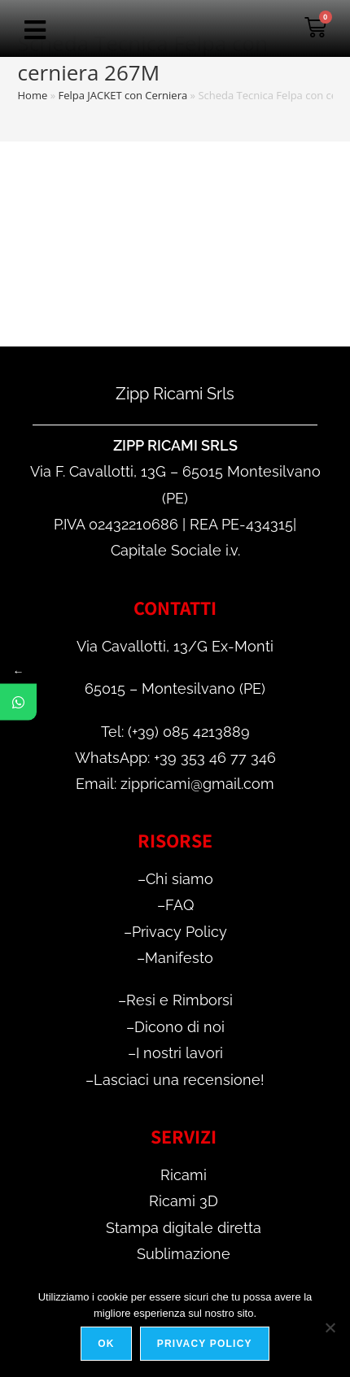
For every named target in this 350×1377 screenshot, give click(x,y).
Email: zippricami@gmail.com (175, 783)
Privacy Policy (179, 931)
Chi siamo (179, 878)
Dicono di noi (179, 1026)
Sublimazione (183, 1253)
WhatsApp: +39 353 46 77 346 (175, 757)
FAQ (179, 904)
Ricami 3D (183, 1200)
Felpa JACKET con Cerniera (122, 95)
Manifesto (179, 957)
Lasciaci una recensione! (179, 1079)
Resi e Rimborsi (179, 1000)
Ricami (183, 1174)
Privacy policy (204, 1343)
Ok (106, 1343)
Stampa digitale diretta (183, 1227)
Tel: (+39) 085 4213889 (175, 731)
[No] (330, 1327)
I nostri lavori (179, 1052)
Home (33, 95)
